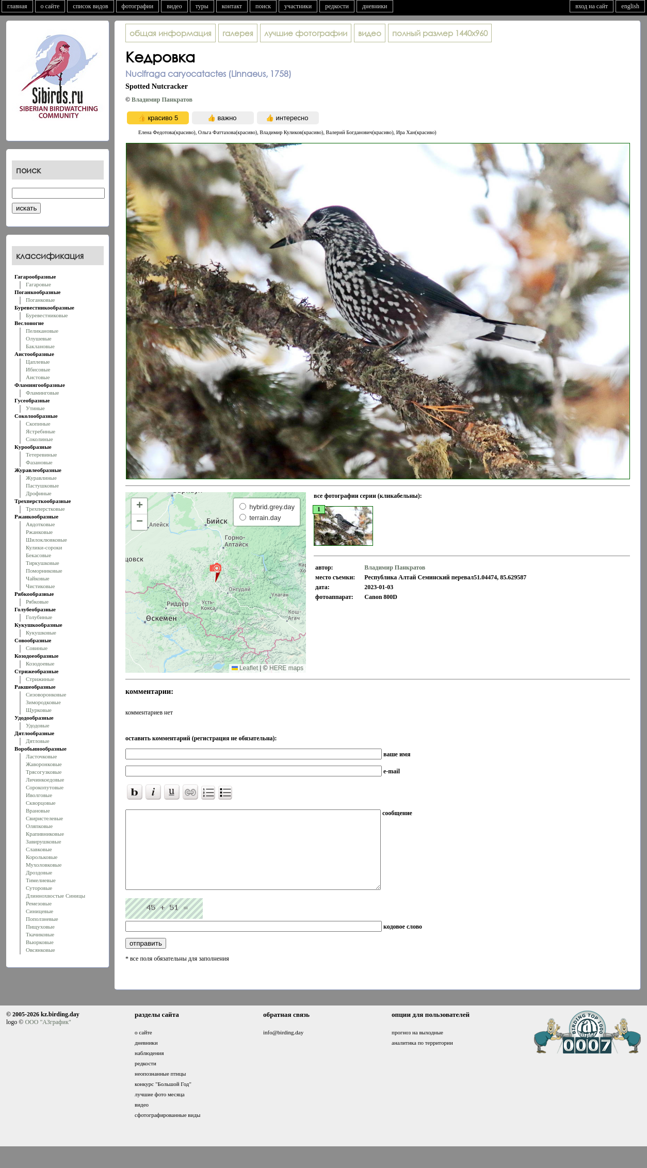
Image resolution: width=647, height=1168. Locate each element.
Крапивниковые (45, 834)
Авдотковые (40, 524)
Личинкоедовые (45, 779)
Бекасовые (38, 555)
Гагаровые (38, 284)
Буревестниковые (47, 315)
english (630, 6)
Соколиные (39, 439)
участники (298, 6)
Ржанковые (39, 532)
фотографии (138, 6)
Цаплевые (38, 362)
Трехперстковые (45, 509)
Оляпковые (39, 826)
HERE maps (286, 668)
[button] (215, 572)
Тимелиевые (41, 880)
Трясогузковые (43, 772)
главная (17, 6)
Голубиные (39, 617)
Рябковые (37, 601)
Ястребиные (40, 431)
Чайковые (38, 578)
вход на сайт (591, 6)
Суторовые (39, 888)
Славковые (39, 849)
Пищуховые (40, 926)
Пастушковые (42, 485)
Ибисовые (38, 369)
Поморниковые (44, 570)
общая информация (171, 33)
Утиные (35, 408)
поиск (263, 6)
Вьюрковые (40, 942)
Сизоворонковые (46, 694)
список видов (90, 6)
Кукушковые (41, 632)
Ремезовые (39, 903)
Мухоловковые (43, 865)
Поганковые (40, 300)
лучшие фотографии (305, 33)
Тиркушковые (42, 563)
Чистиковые (40, 586)
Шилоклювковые (46, 540)
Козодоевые (40, 663)
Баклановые (40, 346)
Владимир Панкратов (162, 99)
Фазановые (39, 462)
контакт (232, 6)
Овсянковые (40, 950)
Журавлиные (41, 478)
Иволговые (39, 795)
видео (174, 6)
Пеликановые (42, 331)
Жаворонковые (44, 764)
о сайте (50, 6)
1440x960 (440, 33)
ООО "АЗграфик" (48, 1037)
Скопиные (38, 423)
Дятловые (38, 741)
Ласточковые (41, 756)
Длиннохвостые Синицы (55, 896)
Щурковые (39, 710)
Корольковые (41, 857)
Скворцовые (41, 803)
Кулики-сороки (44, 547)
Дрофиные (39, 493)
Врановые (38, 810)
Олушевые (39, 338)
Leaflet (245, 668)
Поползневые (42, 919)
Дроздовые (39, 872)
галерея (237, 33)
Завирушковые (43, 841)
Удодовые (38, 725)
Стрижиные (40, 679)
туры (202, 6)
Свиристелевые (44, 818)
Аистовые (38, 377)
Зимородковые (43, 702)
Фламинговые (42, 393)
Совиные (36, 648)
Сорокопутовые (44, 787)
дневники (374, 6)
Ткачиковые (40, 934)
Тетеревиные (41, 454)
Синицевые (39, 911)
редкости (337, 6)
